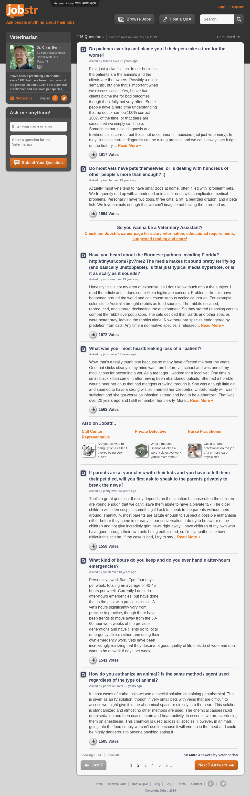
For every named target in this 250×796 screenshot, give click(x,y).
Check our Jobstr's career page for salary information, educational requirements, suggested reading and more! (160, 236)
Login (222, 7)
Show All (112, 755)
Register (238, 7)
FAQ (169, 784)
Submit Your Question (38, 162)
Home (98, 784)
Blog (157, 784)
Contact (196, 784)
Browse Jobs (134, 19)
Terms (181, 784)
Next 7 (216, 765)
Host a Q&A (177, 19)
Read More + (129, 145)
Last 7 (93, 765)
